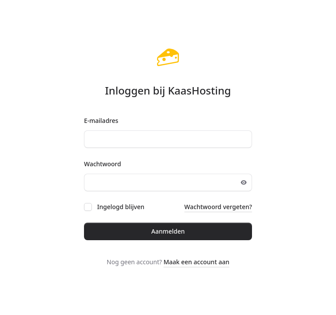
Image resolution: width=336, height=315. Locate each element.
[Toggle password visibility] (244, 182)
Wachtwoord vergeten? (218, 207)
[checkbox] (88, 207)
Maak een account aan (197, 262)
